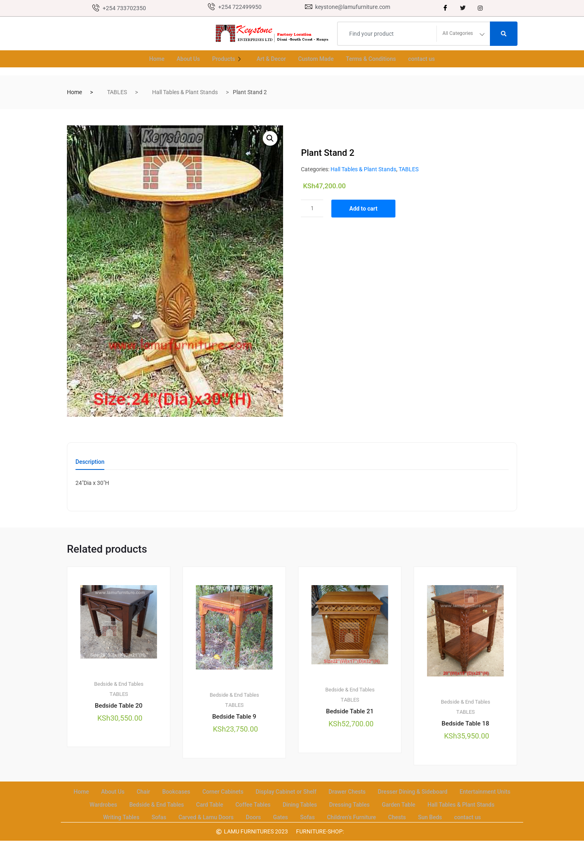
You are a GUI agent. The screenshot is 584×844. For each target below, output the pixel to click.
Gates (342, 814)
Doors (314, 814)
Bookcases (202, 793)
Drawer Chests (382, 793)
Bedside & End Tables (119, 685)
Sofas (215, 814)
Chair (168, 793)
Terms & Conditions (374, 58)
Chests (464, 814)
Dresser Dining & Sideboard (451, 793)
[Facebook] (445, 8)
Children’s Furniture (416, 814)
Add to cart (367, 208)
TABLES (117, 92)
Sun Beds (498, 814)
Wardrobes (168, 803)
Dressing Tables (427, 803)
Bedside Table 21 (349, 713)
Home (150, 58)
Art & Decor (269, 58)
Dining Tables (374, 803)
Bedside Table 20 (118, 707)
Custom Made (316, 58)
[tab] (90, 464)
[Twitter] (463, 8)
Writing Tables (175, 814)
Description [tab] (90, 462)
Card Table (280, 803)
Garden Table (478, 803)
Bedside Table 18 (465, 725)
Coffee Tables (325, 803)
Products (225, 58)
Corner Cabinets (251, 793)
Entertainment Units (114, 803)
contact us (427, 58)
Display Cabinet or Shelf (318, 793)
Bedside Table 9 (234, 718)
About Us (183, 58)
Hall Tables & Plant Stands (185, 92)
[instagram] (480, 8)
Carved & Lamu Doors (264, 814)
